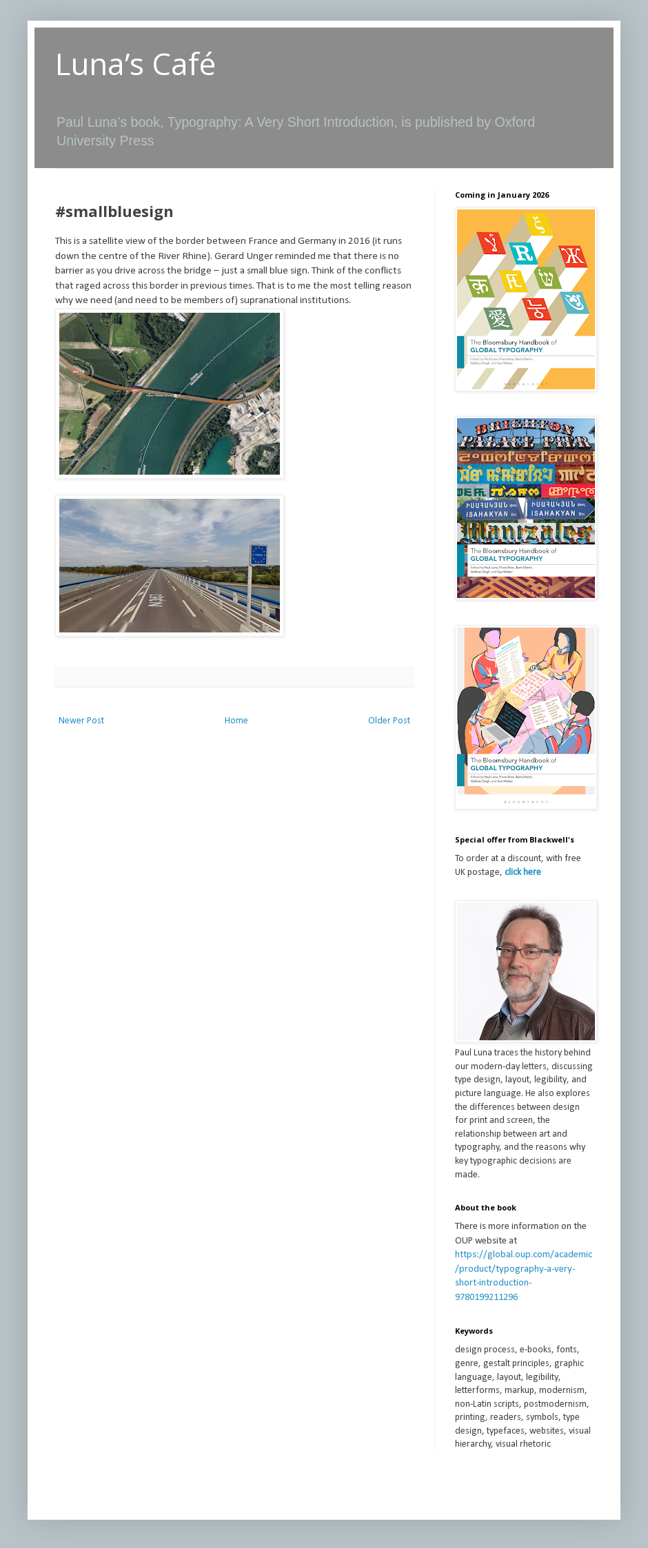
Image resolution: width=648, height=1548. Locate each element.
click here (523, 872)
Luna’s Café (135, 63)
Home (236, 721)
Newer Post (81, 721)
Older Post (389, 721)
